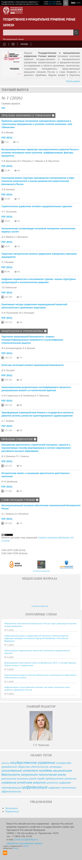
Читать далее (73, 81)
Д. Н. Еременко (8, 456)
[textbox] (41, 32)
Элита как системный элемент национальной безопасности (32, 365)
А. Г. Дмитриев (21, 236)
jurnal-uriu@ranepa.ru (26, 839)
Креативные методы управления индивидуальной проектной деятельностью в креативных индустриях (34, 306)
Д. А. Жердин (7, 236)
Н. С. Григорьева (9, 211)
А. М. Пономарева (9, 312)
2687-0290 (52, 4)
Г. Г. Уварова (37, 160)
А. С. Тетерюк (7, 420)
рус (79, 2)
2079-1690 (52, 2)
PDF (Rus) (6, 137)
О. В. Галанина (8, 189)
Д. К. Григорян (8, 370)
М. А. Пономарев (26, 312)
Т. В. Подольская (9, 287)
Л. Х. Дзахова (28, 348)
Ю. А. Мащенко (24, 160)
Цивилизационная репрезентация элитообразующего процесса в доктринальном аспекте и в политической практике (36, 389)
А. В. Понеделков (26, 395)
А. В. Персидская (51, 160)
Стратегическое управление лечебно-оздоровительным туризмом (36, 206)
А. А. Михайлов (21, 513)
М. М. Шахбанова (9, 481)
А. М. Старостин (9, 395)
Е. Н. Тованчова (42, 395)
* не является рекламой (41, 571)
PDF (3, 108)
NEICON (26, 846)
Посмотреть (11, 808)
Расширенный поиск (13, 39)
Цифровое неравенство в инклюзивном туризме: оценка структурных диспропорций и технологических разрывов (38, 280)
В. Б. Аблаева (7, 132)
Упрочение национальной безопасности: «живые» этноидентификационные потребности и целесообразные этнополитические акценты (32, 339)
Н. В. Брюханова (9, 160)
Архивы (24, 44)
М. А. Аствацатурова (11, 348)
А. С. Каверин (7, 513)
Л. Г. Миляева (7, 262)
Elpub (15, 848)
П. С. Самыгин (22, 456)
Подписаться (12, 811)
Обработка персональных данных (24, 843)
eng (73, 2)
